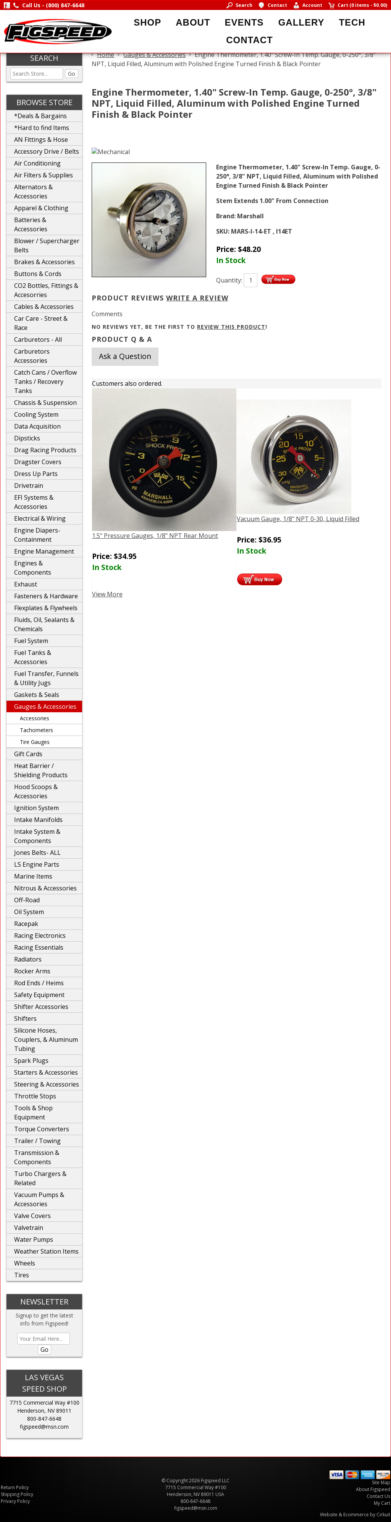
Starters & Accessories (46, 1072)
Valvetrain (28, 1227)
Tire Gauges (35, 742)
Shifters (25, 1018)
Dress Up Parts (36, 473)
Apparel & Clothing (41, 208)
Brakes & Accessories (44, 262)
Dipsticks (27, 438)
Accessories (34, 718)
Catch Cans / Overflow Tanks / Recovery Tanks (45, 381)
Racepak (26, 923)
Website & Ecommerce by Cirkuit (355, 1514)
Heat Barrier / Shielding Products (41, 770)
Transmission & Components (36, 1157)
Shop (147, 22)
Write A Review (197, 297)
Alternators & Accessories (33, 191)
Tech (352, 22)
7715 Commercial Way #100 (44, 1402)
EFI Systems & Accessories (33, 502)
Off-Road (27, 900)
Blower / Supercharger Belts (46, 245)
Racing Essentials (38, 947)
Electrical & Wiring (40, 518)
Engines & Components (32, 568)
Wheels (24, 1263)
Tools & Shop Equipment (33, 1112)
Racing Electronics (40, 935)
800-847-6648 (44, 1418)
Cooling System (36, 414)
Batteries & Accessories (30, 224)
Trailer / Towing (37, 1141)
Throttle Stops (35, 1096)
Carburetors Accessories (32, 356)
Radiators (28, 959)
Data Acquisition (37, 426)
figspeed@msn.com (44, 1426)
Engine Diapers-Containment (37, 535)
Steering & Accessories (46, 1084)
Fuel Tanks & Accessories (32, 657)
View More (107, 594)
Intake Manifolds (38, 819)
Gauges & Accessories (45, 706)
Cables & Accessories (44, 306)
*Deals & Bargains (40, 116)
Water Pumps (33, 1239)
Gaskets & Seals (36, 694)
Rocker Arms (32, 971)
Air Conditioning (37, 163)
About (193, 22)
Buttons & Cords (37, 274)
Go (71, 73)
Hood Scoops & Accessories (36, 791)
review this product (231, 326)
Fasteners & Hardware (46, 596)
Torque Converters (41, 1129)
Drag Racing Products (45, 450)
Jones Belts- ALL (37, 852)
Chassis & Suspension (45, 402)
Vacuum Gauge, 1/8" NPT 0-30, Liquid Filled (298, 519)
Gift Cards (28, 754)
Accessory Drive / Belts (46, 151)
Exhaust (25, 584)
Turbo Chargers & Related (40, 1178)
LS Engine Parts (36, 864)
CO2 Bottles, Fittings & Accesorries (46, 290)
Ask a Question (125, 356)
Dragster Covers (37, 462)
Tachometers (36, 730)
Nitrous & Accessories (45, 888)
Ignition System (36, 808)
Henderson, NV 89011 (44, 1410)
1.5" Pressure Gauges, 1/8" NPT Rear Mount (155, 535)
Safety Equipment (39, 995)
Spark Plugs (31, 1060)
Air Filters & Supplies (43, 175)
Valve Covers (32, 1216)
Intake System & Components (37, 836)
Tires (21, 1275)
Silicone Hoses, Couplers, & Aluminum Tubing (46, 1039)
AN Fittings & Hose (41, 139)
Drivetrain (28, 485)
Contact (249, 40)
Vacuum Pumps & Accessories (39, 1199)
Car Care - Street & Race (41, 323)
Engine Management (44, 551)
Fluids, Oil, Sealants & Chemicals (44, 624)
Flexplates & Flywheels (46, 608)
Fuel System (31, 641)
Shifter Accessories (41, 1006)
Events (244, 22)
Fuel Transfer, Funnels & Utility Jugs (46, 678)
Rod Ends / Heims (39, 983)
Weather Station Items (46, 1251)
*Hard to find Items (41, 127)
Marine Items (33, 876)
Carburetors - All (38, 339)
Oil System (29, 912)
